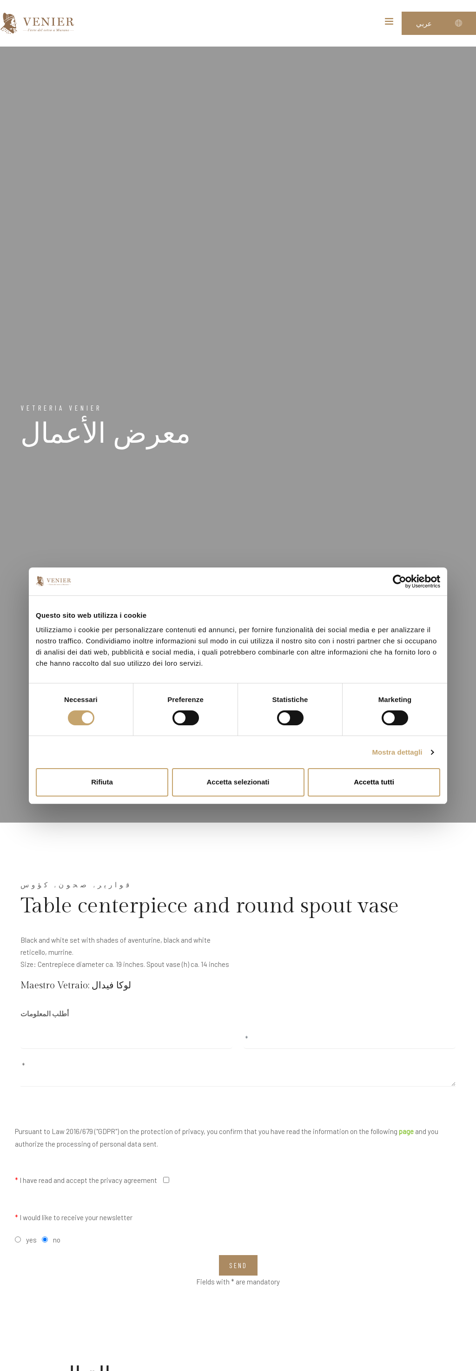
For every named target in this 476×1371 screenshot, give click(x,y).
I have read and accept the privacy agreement (86, 1180)
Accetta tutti (374, 782)
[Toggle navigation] (389, 23)
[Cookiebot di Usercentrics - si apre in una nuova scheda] (399, 581)
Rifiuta (102, 782)
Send (238, 1265)
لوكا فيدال (111, 985)
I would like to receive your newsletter (73, 1217)
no (56, 1240)
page (406, 1131)
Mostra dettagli (397, 752)
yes (31, 1240)
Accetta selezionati (237, 782)
